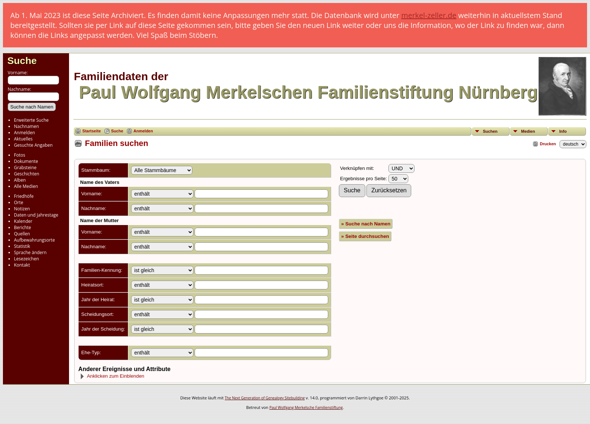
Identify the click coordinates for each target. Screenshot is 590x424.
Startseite (91, 131)
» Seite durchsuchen (365, 236)
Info (563, 131)
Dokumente (26, 161)
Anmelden (24, 132)
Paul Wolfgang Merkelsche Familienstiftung (306, 407)
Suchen (490, 131)
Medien (528, 131)
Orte (18, 202)
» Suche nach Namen (365, 224)
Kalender (23, 221)
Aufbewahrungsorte (34, 240)
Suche (22, 60)
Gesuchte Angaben (33, 145)
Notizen (22, 209)
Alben (20, 180)
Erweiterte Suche (31, 120)
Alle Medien (26, 186)
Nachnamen (26, 126)
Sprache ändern (30, 252)
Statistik (22, 246)
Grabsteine (25, 167)
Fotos (19, 155)
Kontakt (22, 265)
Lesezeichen (26, 259)
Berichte (22, 227)
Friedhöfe (24, 196)
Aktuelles (23, 139)
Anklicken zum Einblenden (112, 376)
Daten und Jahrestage (36, 215)
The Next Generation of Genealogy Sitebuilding (265, 397)
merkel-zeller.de (428, 15)
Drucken (548, 144)
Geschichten (26, 174)
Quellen (22, 234)
